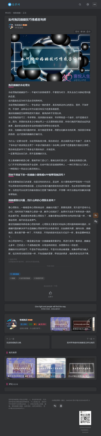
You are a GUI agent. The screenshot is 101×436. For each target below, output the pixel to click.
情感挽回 (18, 25)
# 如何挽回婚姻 (24, 278)
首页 (8, 13)
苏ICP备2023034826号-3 (81, 400)
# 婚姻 (13, 278)
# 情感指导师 (38, 278)
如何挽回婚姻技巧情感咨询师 (27, 19)
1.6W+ (24, 324)
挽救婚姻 (17, 13)
